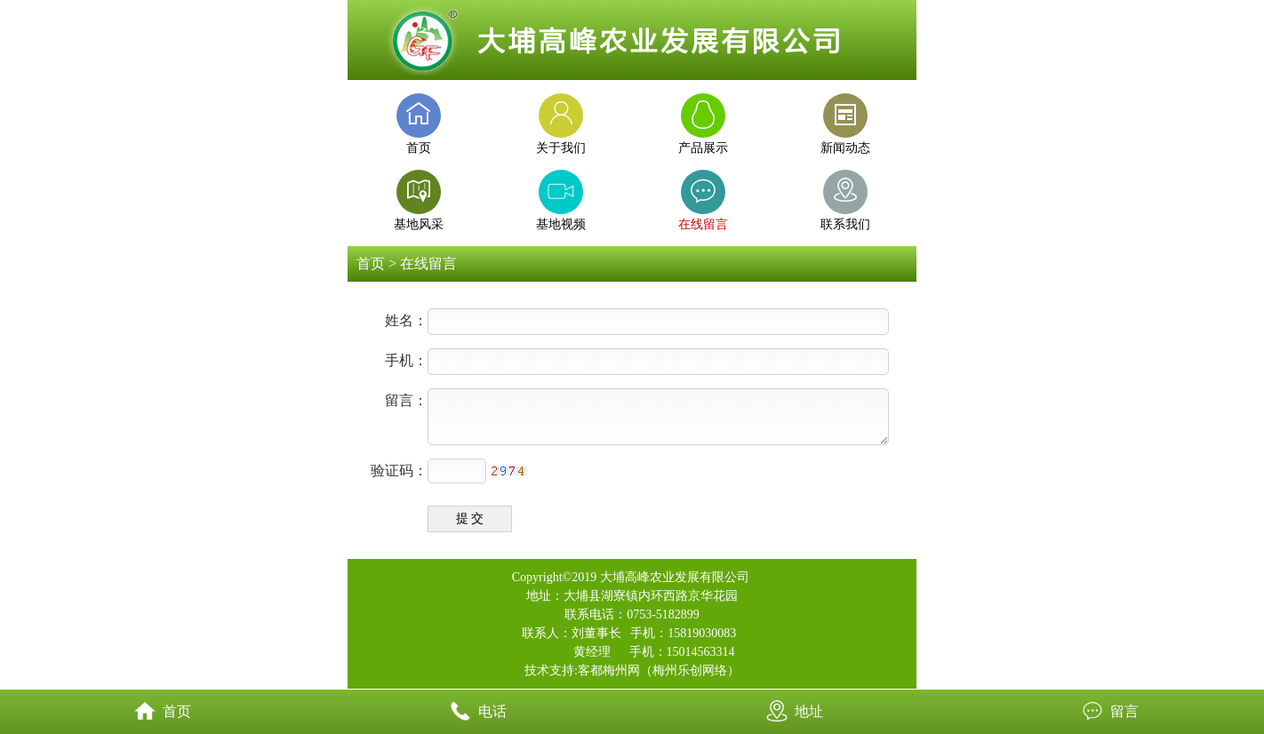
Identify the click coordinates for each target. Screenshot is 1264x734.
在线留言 (428, 263)
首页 (370, 263)
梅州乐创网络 (689, 670)
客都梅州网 (609, 670)
